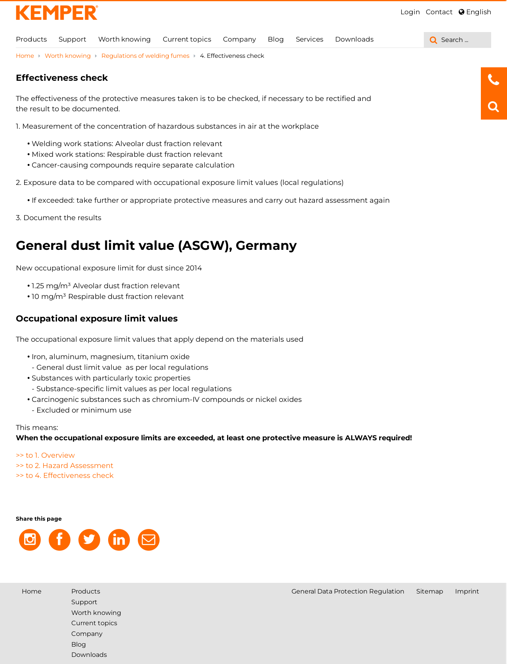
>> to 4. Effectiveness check (65, 475)
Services (309, 39)
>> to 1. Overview (45, 455)
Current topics (187, 39)
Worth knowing (124, 39)
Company (239, 39)
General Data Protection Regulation (348, 591)
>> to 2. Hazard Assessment (64, 465)
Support (72, 39)
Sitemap (429, 591)
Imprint (467, 591)
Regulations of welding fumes (146, 55)
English (475, 12)
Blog (276, 39)
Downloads (354, 39)
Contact (439, 12)
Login (410, 12)
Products (31, 39)
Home (26, 55)
